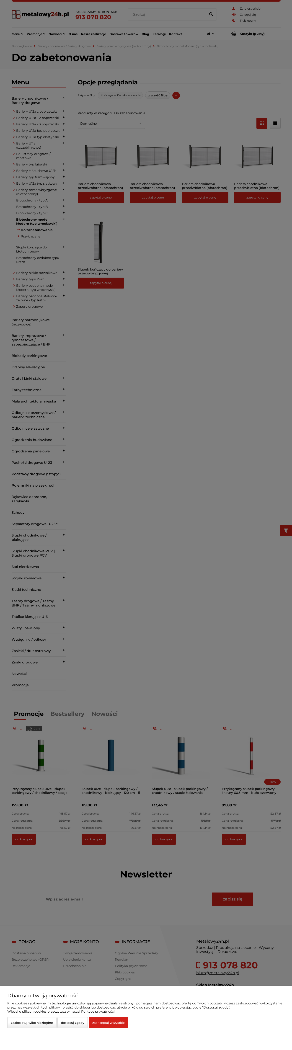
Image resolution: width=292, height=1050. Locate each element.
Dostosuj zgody (72, 1022)
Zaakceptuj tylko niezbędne (32, 1022)
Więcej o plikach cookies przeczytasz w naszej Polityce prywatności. (61, 1011)
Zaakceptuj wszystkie (108, 1022)
